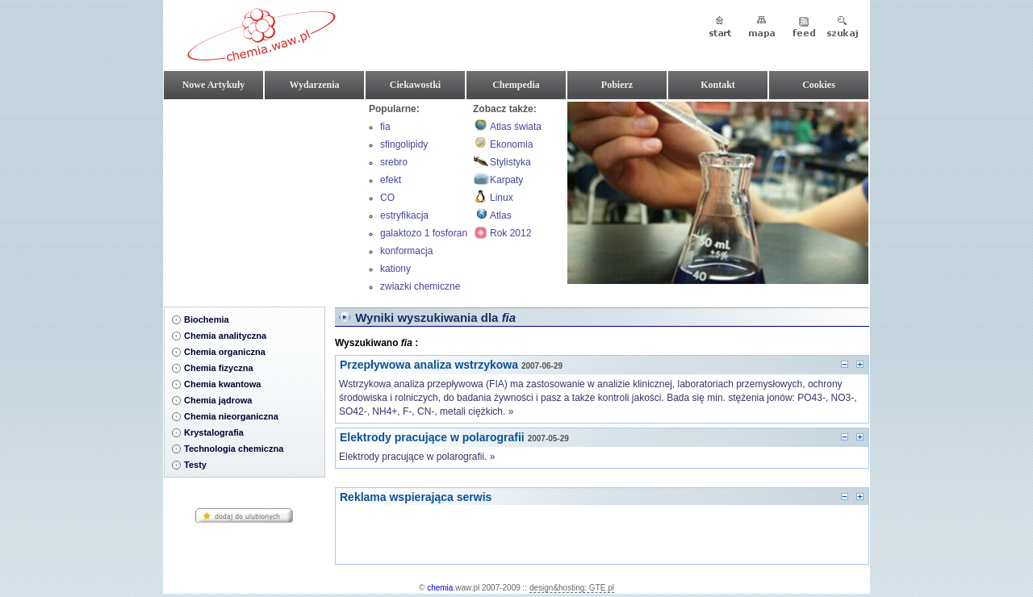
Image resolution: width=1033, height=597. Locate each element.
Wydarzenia (314, 84)
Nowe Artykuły (213, 84)
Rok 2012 (510, 233)
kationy (395, 268)
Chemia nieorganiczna (231, 416)
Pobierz (617, 84)
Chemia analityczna (225, 335)
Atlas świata (516, 126)
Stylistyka (510, 162)
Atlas (501, 215)
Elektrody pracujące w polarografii (432, 437)
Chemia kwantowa (222, 384)
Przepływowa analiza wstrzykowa (429, 364)
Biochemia (206, 319)
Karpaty (506, 180)
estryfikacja (404, 215)
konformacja (406, 251)
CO (387, 197)
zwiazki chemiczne (420, 286)
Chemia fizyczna (218, 368)
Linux (501, 197)
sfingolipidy (404, 144)
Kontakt (718, 84)
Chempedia (516, 84)
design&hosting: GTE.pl (571, 587)
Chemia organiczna (225, 352)
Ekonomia (511, 144)
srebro (394, 162)
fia (385, 126)
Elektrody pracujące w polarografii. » (417, 456)
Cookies (818, 84)
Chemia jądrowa (218, 400)
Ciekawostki (415, 84)
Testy (195, 465)
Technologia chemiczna (233, 448)
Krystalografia (214, 432)
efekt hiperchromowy (412, 181)
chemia (440, 587)
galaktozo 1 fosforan (423, 233)
